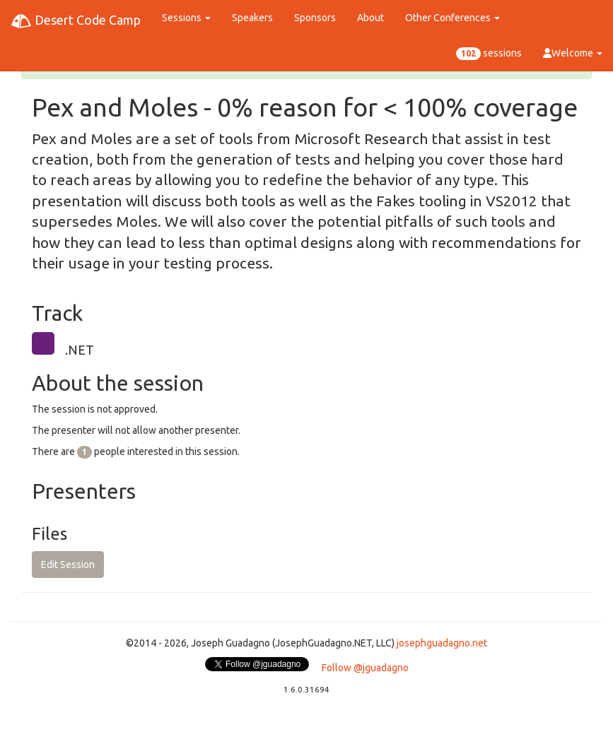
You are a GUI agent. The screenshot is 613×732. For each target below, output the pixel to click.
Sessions (186, 17)
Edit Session (68, 564)
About (370, 17)
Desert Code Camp (76, 21)
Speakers (252, 17)
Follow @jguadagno (365, 667)
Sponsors (315, 17)
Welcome (572, 53)
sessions (489, 53)
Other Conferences (452, 17)
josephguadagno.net (442, 643)
